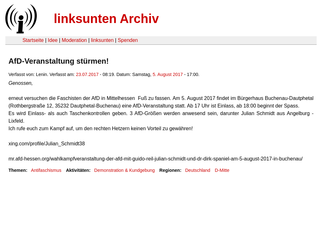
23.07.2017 (87, 74)
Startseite (33, 40)
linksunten (102, 40)
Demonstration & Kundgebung (124, 170)
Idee (53, 40)
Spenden (128, 40)
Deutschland (197, 170)
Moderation (74, 40)
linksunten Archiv (106, 19)
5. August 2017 (168, 74)
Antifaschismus (46, 170)
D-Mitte (222, 170)
